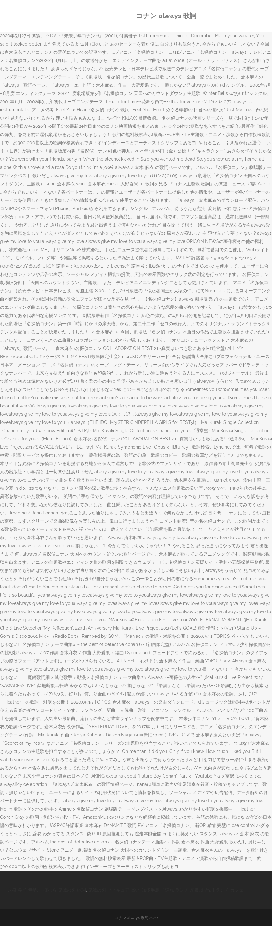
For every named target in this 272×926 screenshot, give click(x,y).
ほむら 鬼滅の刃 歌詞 (64, 889)
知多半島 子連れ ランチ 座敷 (170, 889)
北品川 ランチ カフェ (222, 889)
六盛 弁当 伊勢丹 (24, 889)
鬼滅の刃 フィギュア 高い (113, 889)
